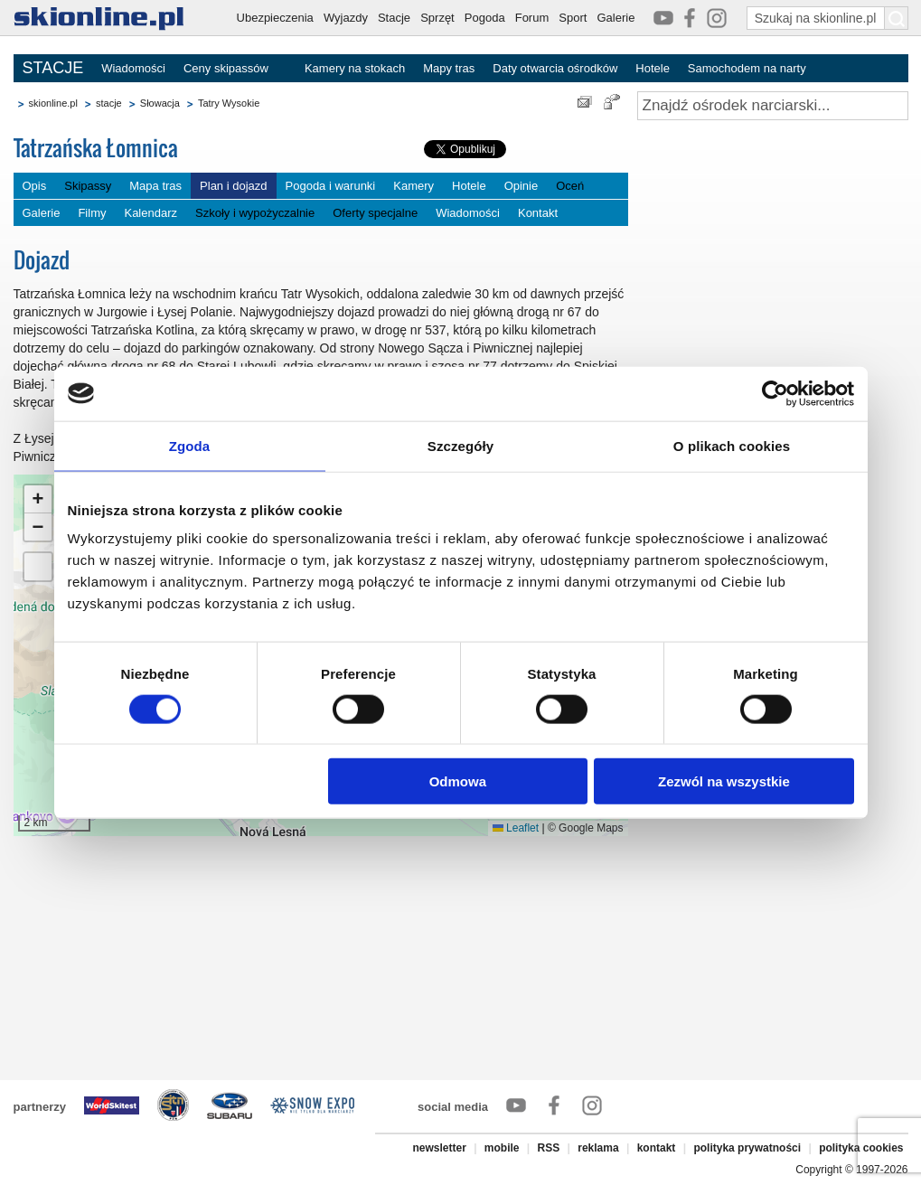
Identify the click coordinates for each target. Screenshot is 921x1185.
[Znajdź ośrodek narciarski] (772, 105)
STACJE (53, 68)
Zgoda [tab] (190, 445)
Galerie (615, 17)
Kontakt (538, 213)
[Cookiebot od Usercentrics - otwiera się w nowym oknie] (775, 393)
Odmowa (457, 781)
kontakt (656, 1148)
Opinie (521, 186)
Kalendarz (150, 213)
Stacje (394, 17)
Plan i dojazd (233, 186)
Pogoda (485, 17)
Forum (532, 17)
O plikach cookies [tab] (731, 445)
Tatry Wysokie (228, 103)
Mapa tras (155, 186)
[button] (38, 499)
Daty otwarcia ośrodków (555, 68)
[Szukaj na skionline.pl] (896, 18)
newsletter (438, 1148)
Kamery (413, 186)
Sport (573, 17)
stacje (109, 103)
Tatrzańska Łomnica (96, 148)
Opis (35, 186)
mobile (502, 1148)
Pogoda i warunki (331, 186)
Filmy (92, 213)
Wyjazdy (346, 17)
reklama (598, 1148)
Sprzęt (437, 17)
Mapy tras (449, 68)
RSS (549, 1148)
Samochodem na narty (747, 68)
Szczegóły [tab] (460, 445)
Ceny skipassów (225, 68)
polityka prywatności (747, 1148)
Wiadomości (133, 68)
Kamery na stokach (355, 68)
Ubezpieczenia (275, 17)
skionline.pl (53, 103)
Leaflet (516, 828)
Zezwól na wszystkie (724, 781)
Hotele (652, 68)
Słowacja (160, 103)
